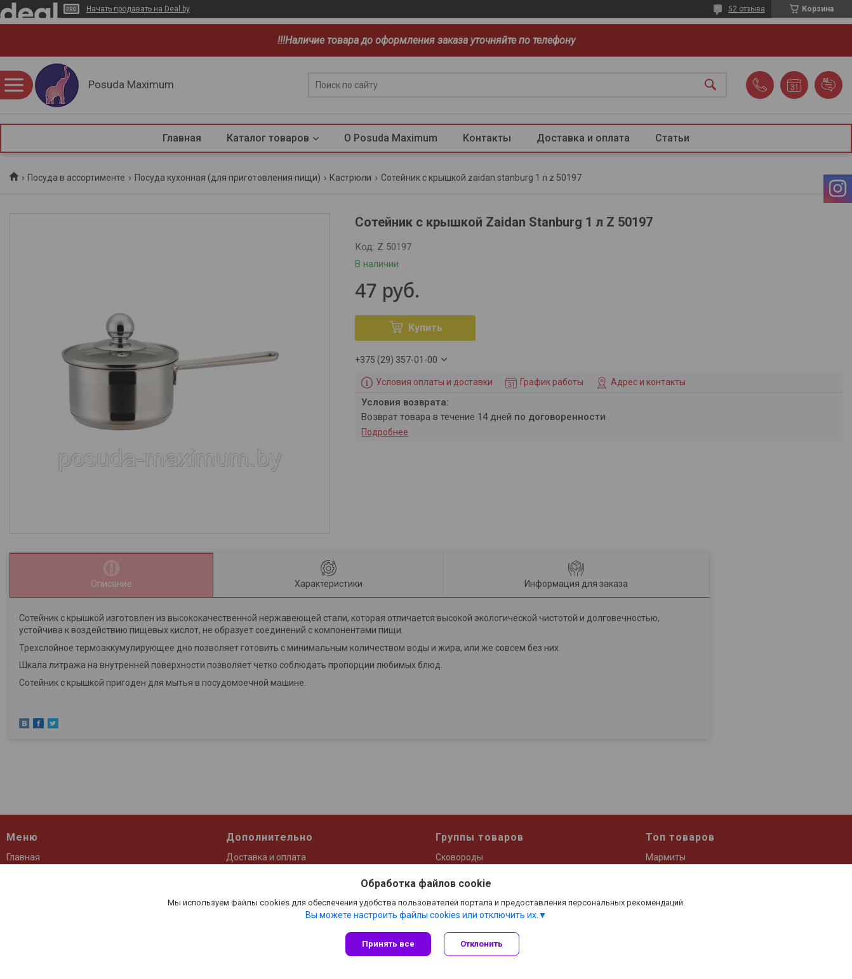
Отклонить (481, 944)
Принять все (388, 944)
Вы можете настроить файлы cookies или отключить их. (421, 915)
